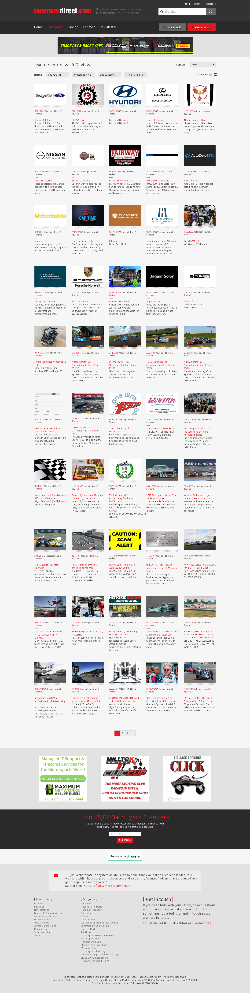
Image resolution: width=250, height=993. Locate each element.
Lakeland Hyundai (118, 120)
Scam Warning (42, 932)
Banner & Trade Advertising (49, 913)
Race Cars (86, 903)
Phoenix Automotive (195, 120)
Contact (89, 27)
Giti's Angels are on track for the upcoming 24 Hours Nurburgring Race (198, 431)
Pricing (73, 27)
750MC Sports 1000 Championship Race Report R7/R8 (123, 365)
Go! (211, 11)
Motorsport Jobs (90, 938)
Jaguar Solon (153, 301)
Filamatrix (115, 241)
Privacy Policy (42, 919)
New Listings (41, 909)
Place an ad (202, 27)
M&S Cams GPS (192, 241)
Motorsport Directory (93, 951)
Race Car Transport (92, 909)
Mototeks (39, 241)
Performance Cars (91, 941)
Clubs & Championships (94, 957)
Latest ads (172, 27)
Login (197, 3)
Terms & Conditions (45, 925)
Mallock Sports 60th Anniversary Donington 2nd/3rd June (121, 498)
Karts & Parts (88, 929)
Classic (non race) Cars (94, 945)
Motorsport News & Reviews (97, 935)
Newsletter (108, 27)
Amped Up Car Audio (119, 301)
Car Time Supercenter (83, 241)
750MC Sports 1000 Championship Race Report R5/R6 (160, 365)
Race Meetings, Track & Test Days (100, 954)
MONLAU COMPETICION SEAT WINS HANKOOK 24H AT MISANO (49, 634)
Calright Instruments (45, 301)
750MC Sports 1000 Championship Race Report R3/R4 (198, 365)
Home (38, 27)
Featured (39, 906)
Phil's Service (79, 120)
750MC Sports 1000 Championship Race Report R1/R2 (86, 430)
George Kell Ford (43, 120)
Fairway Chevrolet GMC (121, 180)
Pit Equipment (89, 919)
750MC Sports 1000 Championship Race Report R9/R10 (86, 365)
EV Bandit (189, 301)
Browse (38, 903)
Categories (56, 27)
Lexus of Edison (154, 120)
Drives (84, 916)
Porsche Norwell (80, 301)
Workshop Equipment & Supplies (99, 922)
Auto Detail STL (191, 180)
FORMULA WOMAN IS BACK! (160, 428)
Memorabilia (88, 948)
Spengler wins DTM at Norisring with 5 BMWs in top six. (50, 701)
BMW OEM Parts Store (157, 180)
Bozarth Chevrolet (81, 180)
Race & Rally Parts (91, 906)
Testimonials (41, 922)
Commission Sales (44, 916)
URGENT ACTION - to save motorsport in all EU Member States (161, 568)
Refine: (38, 75)
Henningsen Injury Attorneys (161, 241)
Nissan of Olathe (43, 180)
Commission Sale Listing (95, 925)
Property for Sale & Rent (95, 961)
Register (209, 3)
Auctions (86, 932)
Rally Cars (86, 913)
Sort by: (180, 64)
